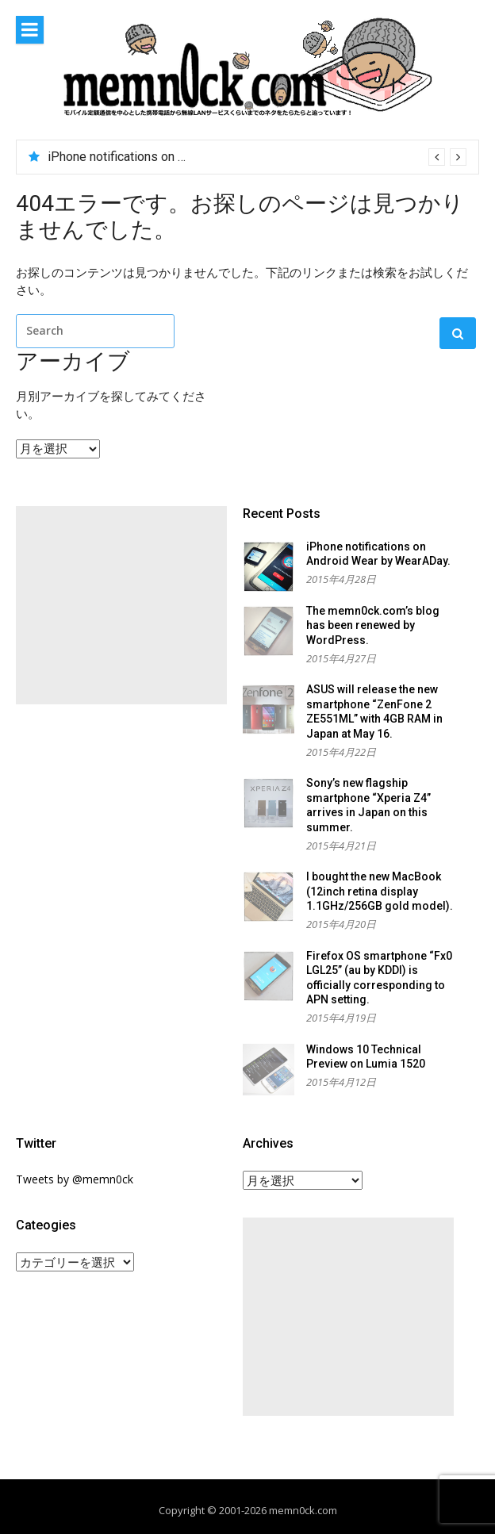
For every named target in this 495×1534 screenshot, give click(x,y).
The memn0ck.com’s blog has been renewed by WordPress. (372, 625)
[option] (257, 157)
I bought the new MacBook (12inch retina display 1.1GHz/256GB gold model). (379, 891)
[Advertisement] (121, 605)
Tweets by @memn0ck (74, 1179)
